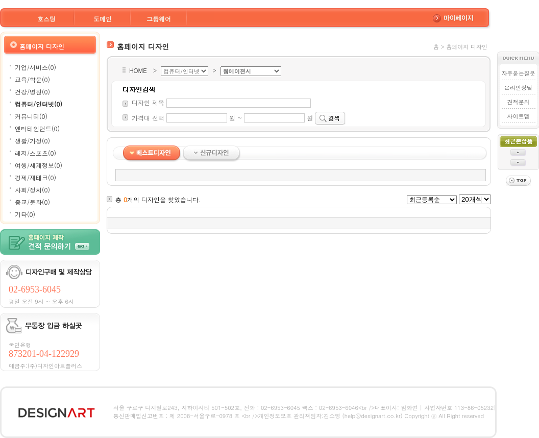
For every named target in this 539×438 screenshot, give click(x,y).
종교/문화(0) (32, 202)
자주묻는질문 (518, 73)
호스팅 (46, 18)
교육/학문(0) (32, 79)
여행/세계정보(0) (38, 165)
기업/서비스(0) (35, 67)
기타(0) (25, 214)
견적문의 (518, 102)
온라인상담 (518, 87)
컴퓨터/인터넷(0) (38, 104)
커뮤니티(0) (31, 116)
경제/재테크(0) (35, 177)
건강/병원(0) (32, 91)
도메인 (102, 18)
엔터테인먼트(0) (37, 128)
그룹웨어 (158, 18)
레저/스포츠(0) (35, 153)
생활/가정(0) (32, 140)
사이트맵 (518, 116)
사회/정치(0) (32, 189)
